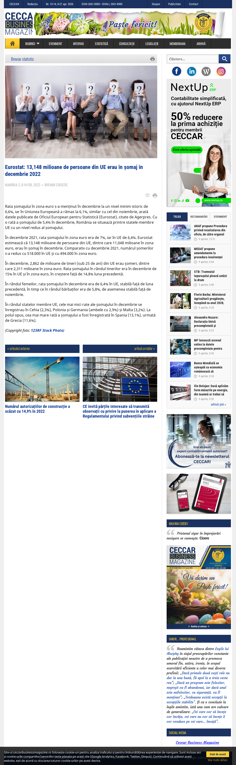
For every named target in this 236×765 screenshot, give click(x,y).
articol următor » (144, 348)
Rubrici (32, 43)
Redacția (32, 4)
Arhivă (201, 43)
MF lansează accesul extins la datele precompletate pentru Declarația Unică (208, 346)
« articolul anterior (18, 348)
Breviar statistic (22, 59)
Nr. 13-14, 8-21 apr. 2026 (59, 4)
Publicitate (174, 4)
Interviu (78, 43)
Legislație (152, 43)
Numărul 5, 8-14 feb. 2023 (22, 184)
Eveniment (55, 43)
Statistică (101, 43)
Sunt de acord (218, 754)
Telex (177, 216)
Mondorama (178, 43)
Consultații (126, 43)
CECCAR (14, 4)
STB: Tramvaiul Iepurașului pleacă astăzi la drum (210, 276)
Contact (193, 4)
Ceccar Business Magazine (197, 742)
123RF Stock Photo (47, 330)
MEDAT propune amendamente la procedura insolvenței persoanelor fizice (208, 255)
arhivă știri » (218, 404)
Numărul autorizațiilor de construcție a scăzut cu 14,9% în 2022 (37, 409)
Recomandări (198, 216)
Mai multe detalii (217, 760)
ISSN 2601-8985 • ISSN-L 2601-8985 (102, 4)
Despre (156, 4)
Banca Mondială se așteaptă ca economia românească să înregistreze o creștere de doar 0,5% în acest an (211, 371)
